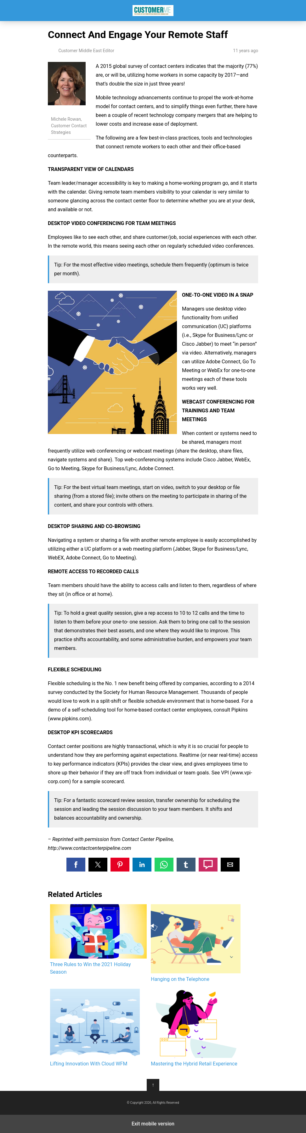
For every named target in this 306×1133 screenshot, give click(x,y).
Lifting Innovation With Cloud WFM (95, 1028)
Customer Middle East (153, 10)
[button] (75, 865)
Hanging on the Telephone (196, 943)
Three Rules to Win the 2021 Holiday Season (98, 939)
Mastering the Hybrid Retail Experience (196, 1028)
